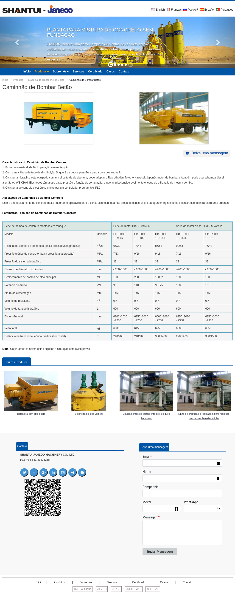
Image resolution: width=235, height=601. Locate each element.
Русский (190, 9)
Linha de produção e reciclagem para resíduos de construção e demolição (203, 416)
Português (224, 9)
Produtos (18, 79)
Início (5, 79)
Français (174, 9)
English (158, 9)
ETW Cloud (83, 589)
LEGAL (153, 589)
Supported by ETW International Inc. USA (117, 596)
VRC (102, 589)
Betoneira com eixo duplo (31, 413)
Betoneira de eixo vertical (89, 413)
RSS (116, 589)
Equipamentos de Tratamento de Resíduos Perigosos (146, 416)
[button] (17, 42)
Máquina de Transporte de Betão (46, 79)
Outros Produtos (16, 362)
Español (207, 9)
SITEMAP (133, 589)
